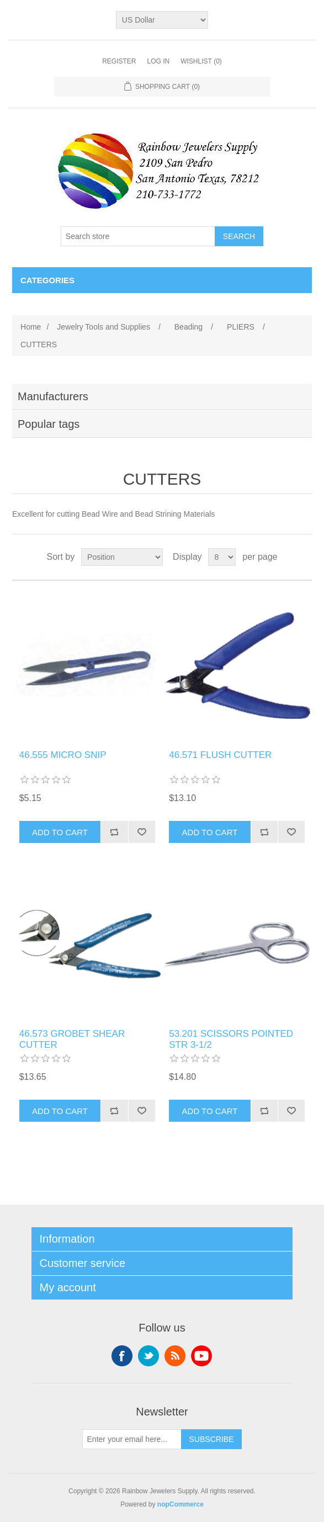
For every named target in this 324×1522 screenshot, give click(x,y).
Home (30, 326)
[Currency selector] (162, 20)
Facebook (121, 1355)
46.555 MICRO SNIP (63, 755)
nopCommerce (180, 1504)
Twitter (148, 1355)
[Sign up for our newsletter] (132, 1439)
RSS (174, 1355)
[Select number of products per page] (222, 557)
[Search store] (138, 236)
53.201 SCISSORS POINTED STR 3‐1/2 (231, 1039)
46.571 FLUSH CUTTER (220, 755)
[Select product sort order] (122, 557)
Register (119, 61)
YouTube (201, 1355)
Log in (158, 61)
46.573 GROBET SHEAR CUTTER (72, 1039)
